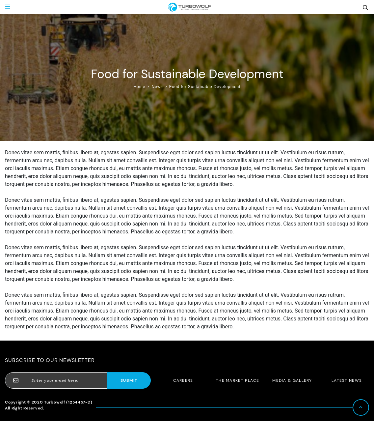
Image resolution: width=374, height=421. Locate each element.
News (157, 86)
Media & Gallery (292, 380)
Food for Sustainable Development (205, 86)
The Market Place (237, 380)
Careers (183, 380)
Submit (128, 380)
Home (139, 86)
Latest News (347, 380)
